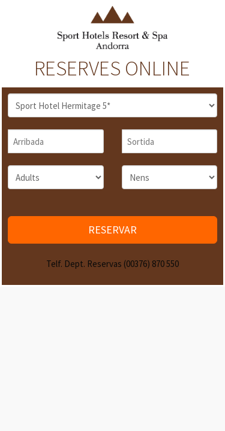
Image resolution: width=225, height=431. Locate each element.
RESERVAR (112, 229)
